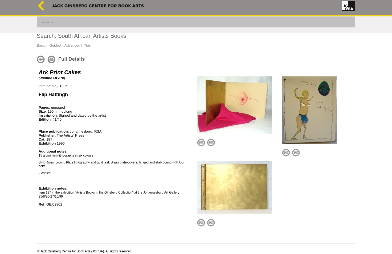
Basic (41, 45)
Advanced (72, 45)
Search (47, 22)
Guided (55, 45)
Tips (87, 45)
